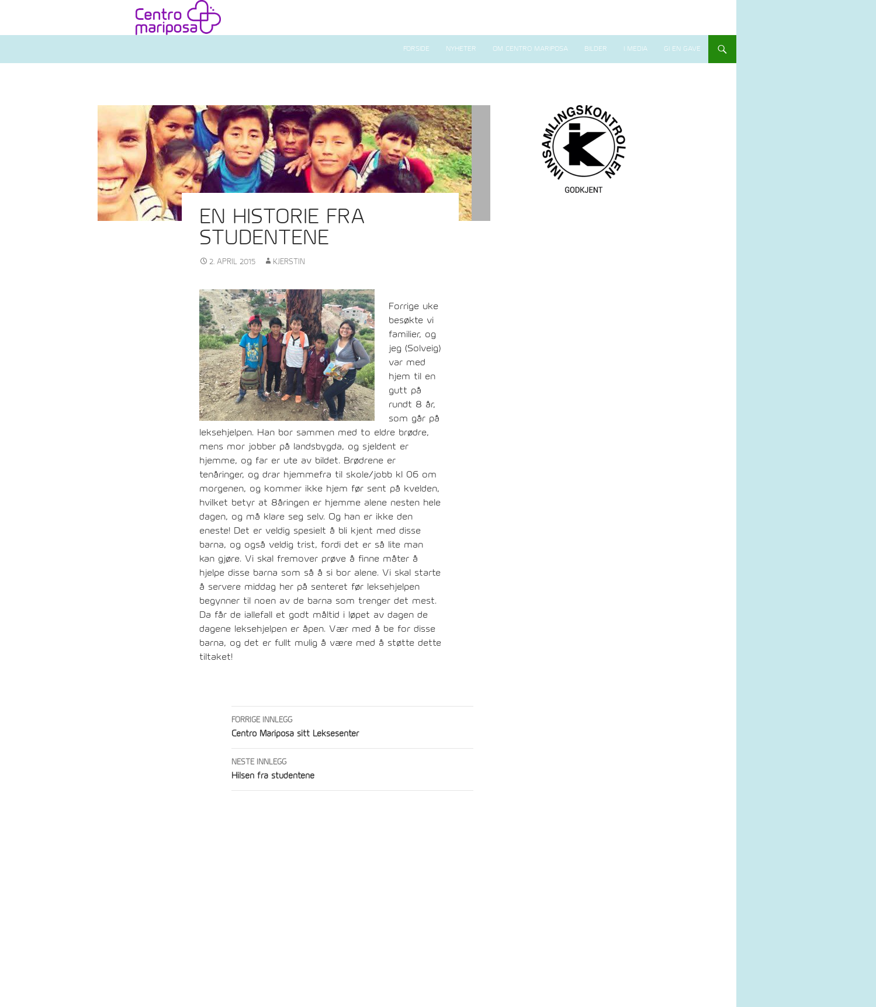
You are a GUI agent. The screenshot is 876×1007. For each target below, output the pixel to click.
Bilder (595, 49)
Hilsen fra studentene (352, 767)
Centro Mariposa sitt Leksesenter (352, 725)
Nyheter (461, 49)
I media (636, 49)
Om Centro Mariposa (530, 49)
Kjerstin (289, 261)
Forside (416, 49)
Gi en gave (682, 49)
